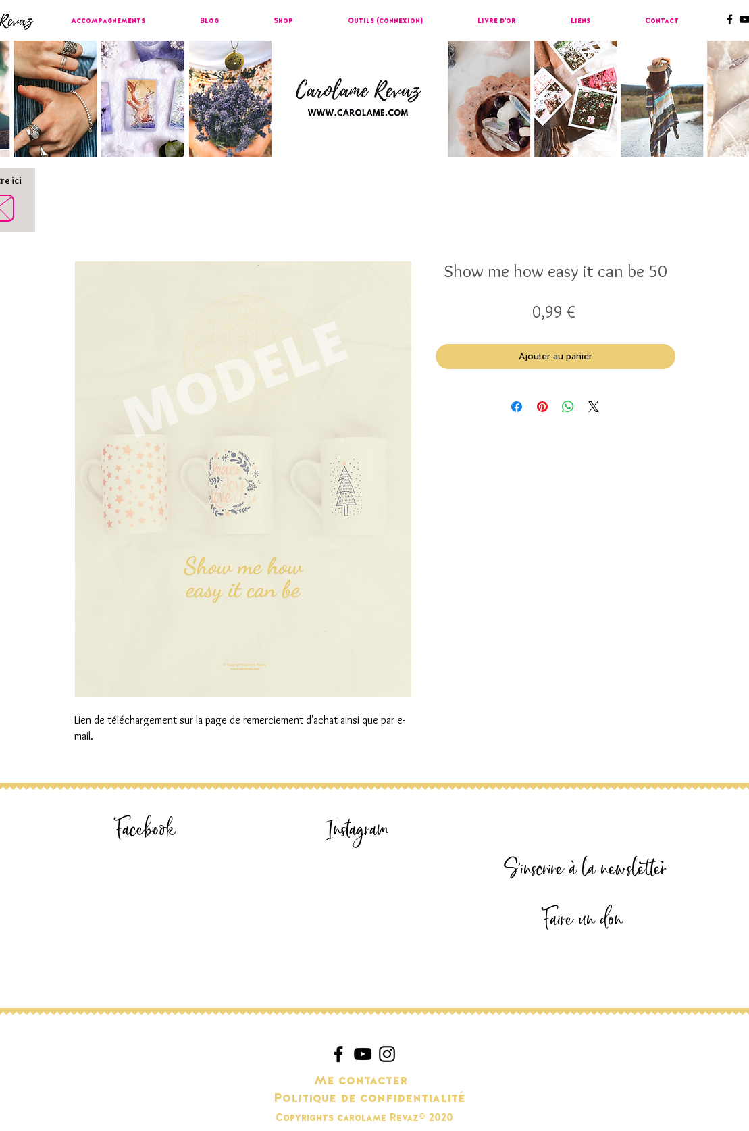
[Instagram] (358, 830)
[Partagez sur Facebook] (517, 407)
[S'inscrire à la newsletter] (586, 869)
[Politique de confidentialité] (369, 1098)
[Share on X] (594, 407)
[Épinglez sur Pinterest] (542, 407)
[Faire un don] (583, 920)
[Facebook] (146, 830)
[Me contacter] (361, 1081)
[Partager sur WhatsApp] (568, 407)
